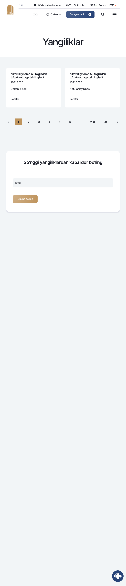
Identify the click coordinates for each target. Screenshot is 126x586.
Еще (21, 5)
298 (92, 122)
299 (106, 122)
